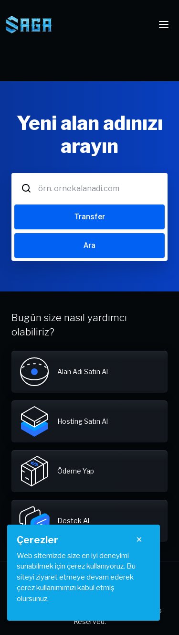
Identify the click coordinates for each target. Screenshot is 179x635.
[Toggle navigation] (163, 24)
